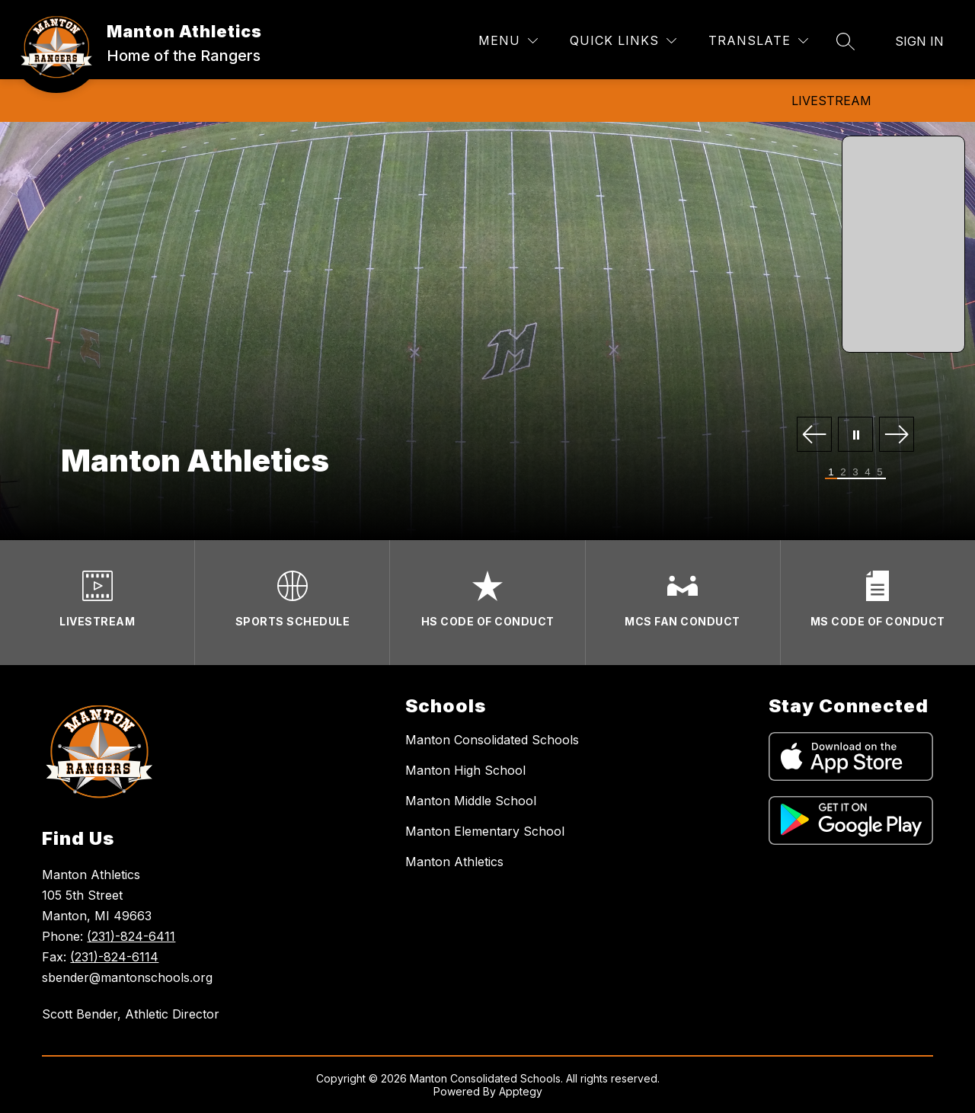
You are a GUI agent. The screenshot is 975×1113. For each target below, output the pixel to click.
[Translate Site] (758, 40)
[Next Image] (896, 435)
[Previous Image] (814, 435)
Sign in (919, 41)
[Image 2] (843, 472)
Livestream (831, 100)
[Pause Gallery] (855, 435)
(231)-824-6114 (114, 956)
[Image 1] (831, 472)
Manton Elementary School (484, 831)
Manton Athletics (454, 861)
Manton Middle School (470, 800)
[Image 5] (880, 472)
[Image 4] (868, 472)
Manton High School (465, 770)
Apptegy (520, 1091)
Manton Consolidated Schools (492, 739)
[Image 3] (855, 472)
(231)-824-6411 (131, 936)
